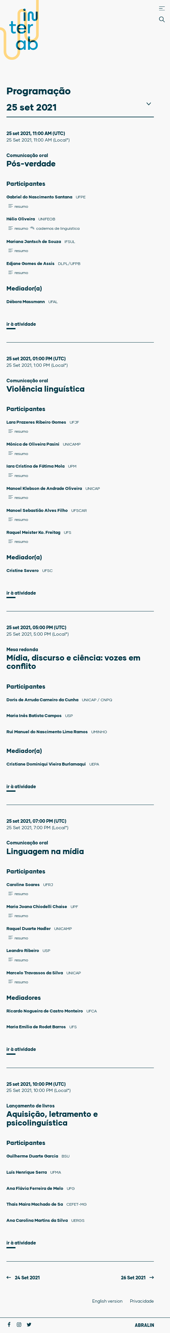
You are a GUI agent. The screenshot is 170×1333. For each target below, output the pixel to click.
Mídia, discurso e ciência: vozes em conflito (73, 662)
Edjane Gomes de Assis (30, 263)
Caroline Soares (23, 884)
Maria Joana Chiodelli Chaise (37, 906)
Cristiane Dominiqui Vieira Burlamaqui (46, 764)
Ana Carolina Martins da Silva (37, 1220)
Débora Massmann (26, 301)
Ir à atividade (21, 324)
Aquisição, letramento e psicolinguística (52, 1118)
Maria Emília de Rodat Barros (36, 1026)
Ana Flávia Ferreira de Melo (35, 1188)
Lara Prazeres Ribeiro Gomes (36, 422)
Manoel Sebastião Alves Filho (37, 510)
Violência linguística (45, 388)
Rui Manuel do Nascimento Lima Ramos (47, 731)
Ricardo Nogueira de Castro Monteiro (45, 1010)
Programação (38, 90)
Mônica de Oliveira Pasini (33, 444)
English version (107, 1301)
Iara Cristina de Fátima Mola (35, 466)
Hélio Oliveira (21, 218)
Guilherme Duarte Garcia (32, 1155)
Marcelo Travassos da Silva (35, 972)
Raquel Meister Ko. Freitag (33, 532)
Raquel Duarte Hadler (29, 928)
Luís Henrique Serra (27, 1172)
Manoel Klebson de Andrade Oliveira (44, 488)
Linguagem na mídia (45, 851)
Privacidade (142, 1301)
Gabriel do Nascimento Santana (39, 196)
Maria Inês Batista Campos (34, 715)
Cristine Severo (23, 570)
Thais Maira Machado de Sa (35, 1204)
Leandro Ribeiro (23, 950)
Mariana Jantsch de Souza (34, 241)
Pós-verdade (30, 163)
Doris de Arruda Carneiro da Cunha (42, 699)
